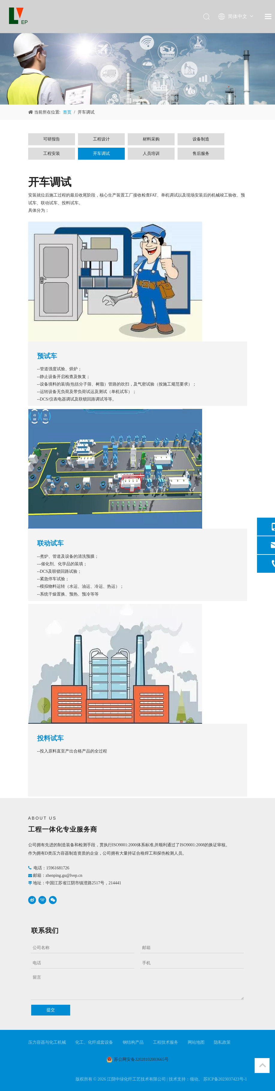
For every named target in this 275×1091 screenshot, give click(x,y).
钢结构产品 (133, 1042)
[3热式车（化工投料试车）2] (115, 664)
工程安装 (51, 153)
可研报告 (51, 139)
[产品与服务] (137, 69)
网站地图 (196, 1042)
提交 (50, 1010)
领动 (194, 1079)
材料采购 (151, 139)
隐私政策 (222, 1042)
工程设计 (101, 139)
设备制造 (201, 139)
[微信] (53, 900)
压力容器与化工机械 (47, 1042)
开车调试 (101, 153)
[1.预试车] (115, 281)
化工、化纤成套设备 (94, 1042)
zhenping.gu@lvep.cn (64, 875)
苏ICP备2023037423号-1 (225, 1079)
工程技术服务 (165, 1042)
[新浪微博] (32, 900)
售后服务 (201, 153)
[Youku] (42, 900)
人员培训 (151, 153)
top (262, 1065)
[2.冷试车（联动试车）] (115, 469)
